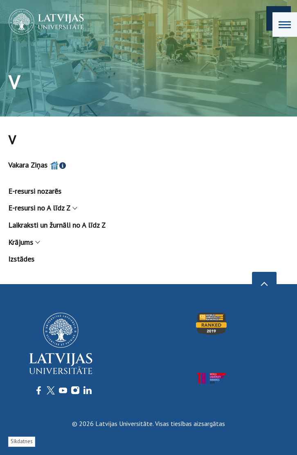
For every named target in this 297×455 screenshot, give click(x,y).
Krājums (23, 242)
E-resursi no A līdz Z (42, 208)
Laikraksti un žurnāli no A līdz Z (57, 225)
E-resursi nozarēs (34, 191)
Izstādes (21, 259)
